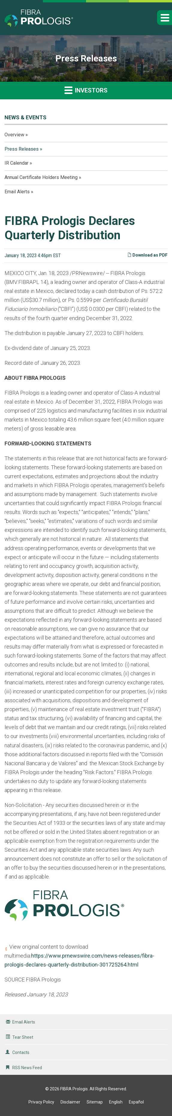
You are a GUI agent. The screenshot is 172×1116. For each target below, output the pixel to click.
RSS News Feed (27, 1067)
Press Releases (21, 149)
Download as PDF (147, 255)
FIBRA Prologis (74, 1088)
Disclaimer (70, 1102)
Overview (14, 135)
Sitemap (95, 1102)
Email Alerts (17, 192)
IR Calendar (16, 163)
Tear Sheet (22, 1037)
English (116, 1102)
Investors (86, 90)
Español (136, 1102)
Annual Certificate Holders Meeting (41, 177)
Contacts (20, 1052)
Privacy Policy (41, 1102)
